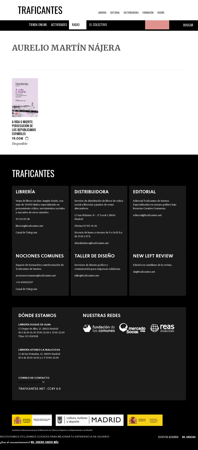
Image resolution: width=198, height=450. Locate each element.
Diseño (160, 12)
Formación (147, 12)
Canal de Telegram (26, 232)
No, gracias (189, 437)
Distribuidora (131, 12)
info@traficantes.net (31, 382)
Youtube (140, 25)
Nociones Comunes (40, 256)
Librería (25, 192)
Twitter (122, 25)
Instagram (131, 25)
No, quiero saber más (45, 442)
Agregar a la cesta (27, 138)
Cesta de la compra (162, 25)
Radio (76, 24)
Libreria (102, 12)
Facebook (113, 25)
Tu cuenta (149, 25)
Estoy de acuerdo (168, 437)
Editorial (115, 12)
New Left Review (153, 256)
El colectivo (98, 24)
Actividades (59, 24)
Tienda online (38, 24)
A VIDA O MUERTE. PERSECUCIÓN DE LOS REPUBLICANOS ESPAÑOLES (24, 128)
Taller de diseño (94, 256)
